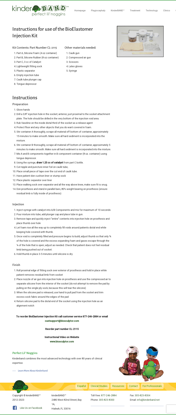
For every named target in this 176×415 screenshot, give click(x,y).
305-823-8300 (106, 399)
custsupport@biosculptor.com (62, 320)
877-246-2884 (108, 395)
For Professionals (152, 386)
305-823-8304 (142, 395)
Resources (118, 386)
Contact (133, 386)
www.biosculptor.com (62, 341)
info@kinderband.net (148, 399)
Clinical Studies (99, 386)
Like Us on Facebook (31, 407)
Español (81, 386)
